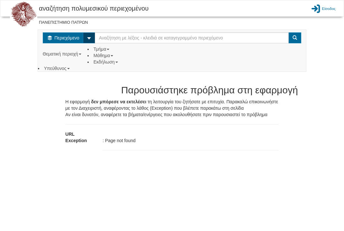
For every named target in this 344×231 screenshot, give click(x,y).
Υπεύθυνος (57, 68)
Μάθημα (104, 55)
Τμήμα (102, 49)
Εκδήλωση (106, 61)
